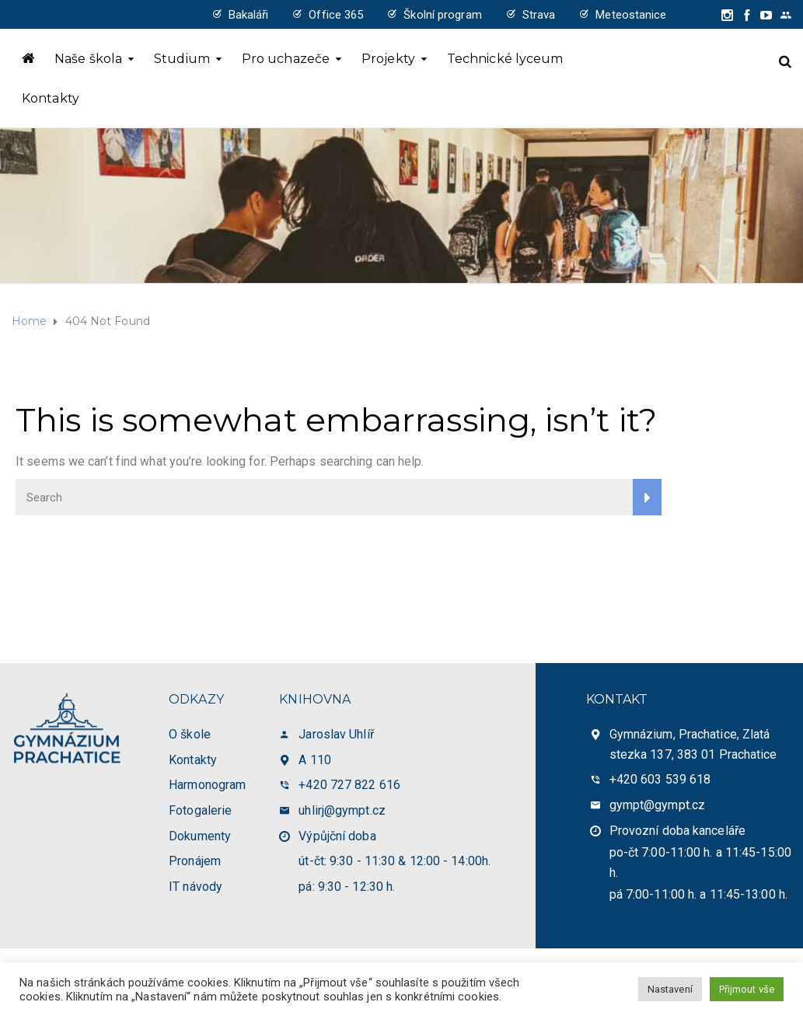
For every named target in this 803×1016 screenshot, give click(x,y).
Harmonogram (207, 784)
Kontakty (50, 98)
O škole (190, 734)
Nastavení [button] (670, 989)
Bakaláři (249, 15)
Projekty (388, 58)
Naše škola (88, 58)
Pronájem (195, 861)
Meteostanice (630, 15)
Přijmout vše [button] (746, 989)
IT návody (195, 886)
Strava (539, 15)
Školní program (442, 15)
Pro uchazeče (286, 58)
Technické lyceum (505, 58)
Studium (182, 58)
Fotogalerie (200, 810)
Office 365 (336, 15)
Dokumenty (200, 836)
